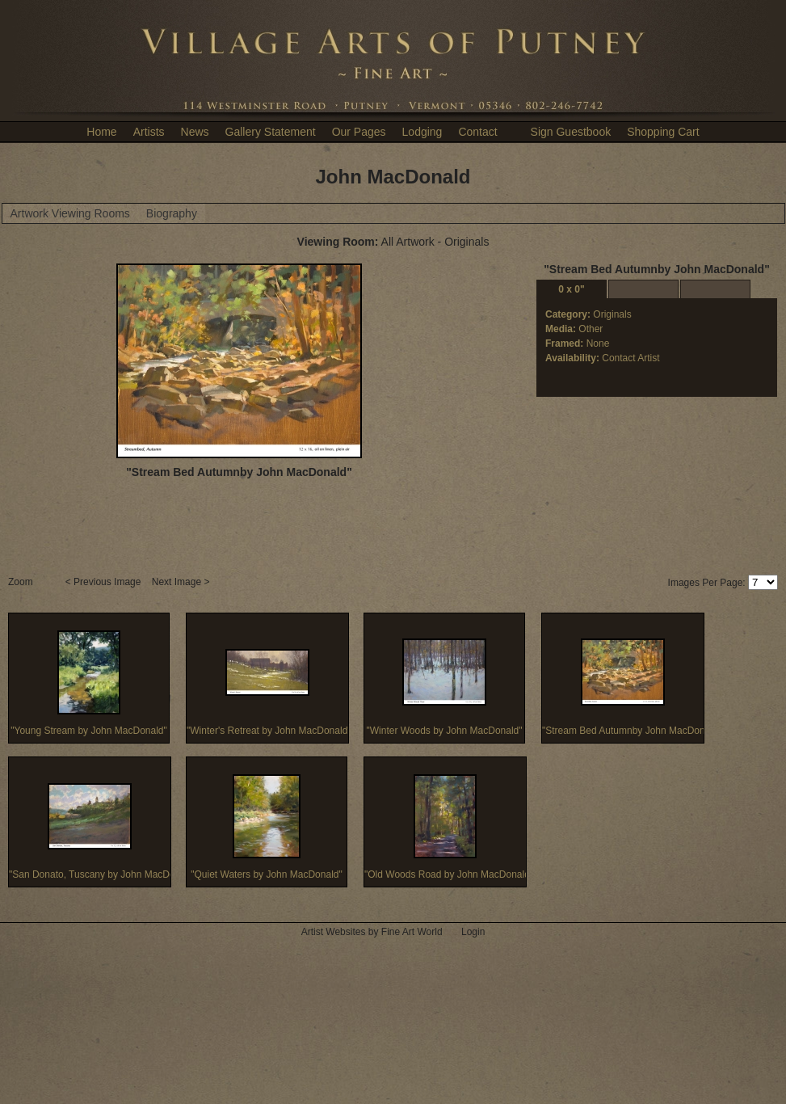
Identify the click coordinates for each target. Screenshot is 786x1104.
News (195, 131)
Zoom (22, 582)
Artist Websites (333, 932)
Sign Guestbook (571, 131)
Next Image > (182, 582)
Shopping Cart (663, 131)
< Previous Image (104, 582)
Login (473, 932)
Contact (477, 131)
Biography (171, 213)
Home (101, 131)
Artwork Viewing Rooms (70, 213)
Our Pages (359, 131)
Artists (149, 131)
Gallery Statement (270, 131)
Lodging (422, 131)
